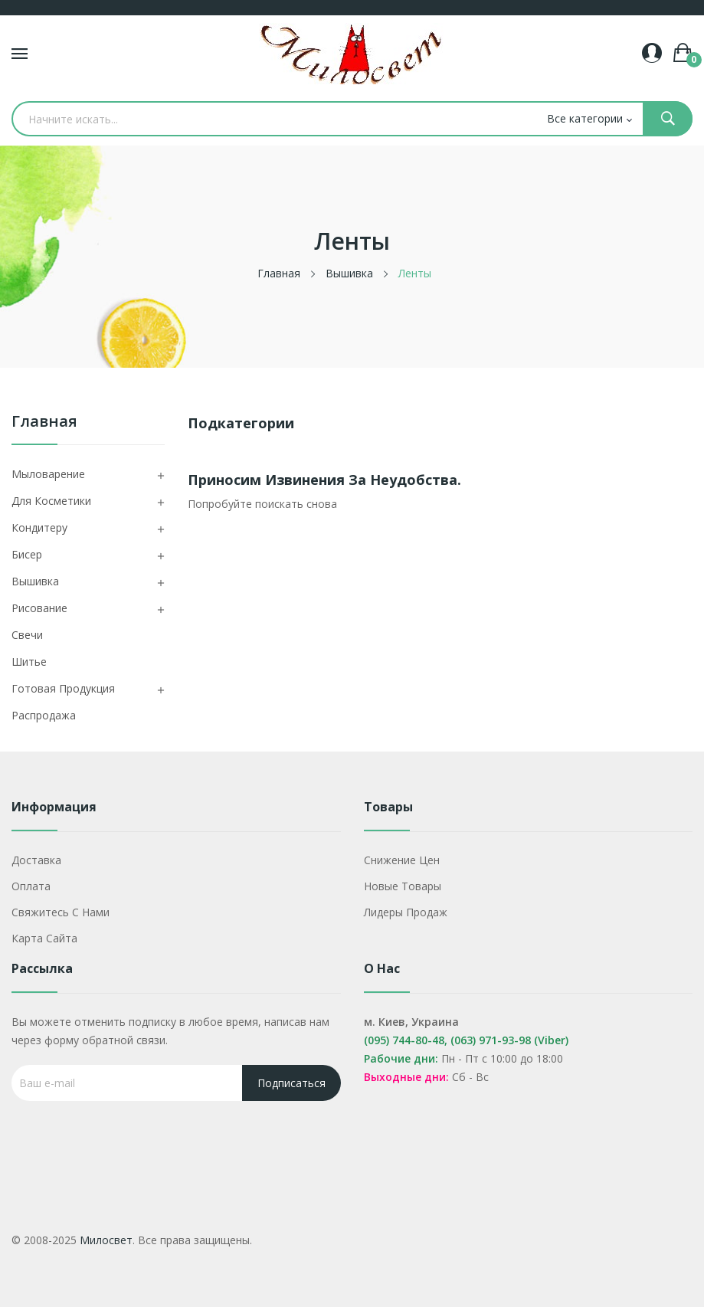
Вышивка (35, 581)
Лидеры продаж (405, 912)
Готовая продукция (63, 688)
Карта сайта (44, 938)
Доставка (36, 860)
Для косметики (51, 500)
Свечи (27, 634)
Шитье (29, 661)
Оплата (31, 886)
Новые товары (402, 886)
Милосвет (106, 1240)
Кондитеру (39, 527)
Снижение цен (402, 860)
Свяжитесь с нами (60, 912)
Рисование (39, 608)
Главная (44, 422)
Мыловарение (48, 474)
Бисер (26, 554)
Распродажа (43, 715)
